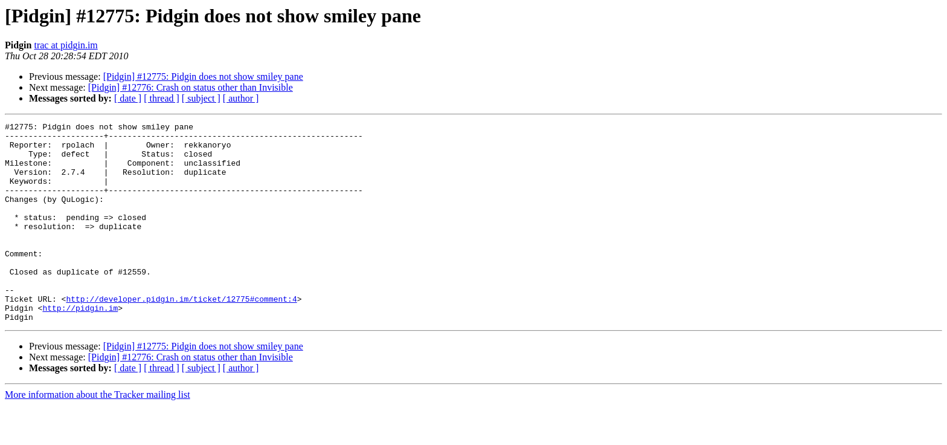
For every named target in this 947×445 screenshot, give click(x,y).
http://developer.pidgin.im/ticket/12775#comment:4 (181, 335)
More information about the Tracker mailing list (97, 434)
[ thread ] (161, 98)
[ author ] (241, 98)
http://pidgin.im (80, 345)
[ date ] (127, 98)
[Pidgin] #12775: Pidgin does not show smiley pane (203, 76)
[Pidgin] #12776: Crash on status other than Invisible (190, 87)
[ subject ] (201, 98)
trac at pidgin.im (65, 45)
